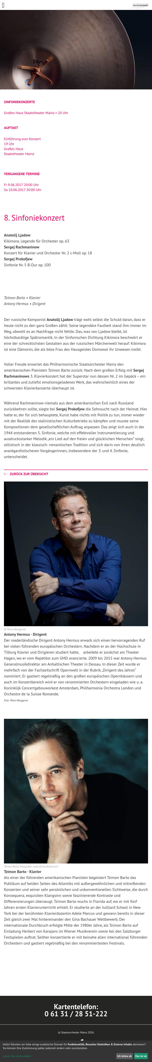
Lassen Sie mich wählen (17, 1056)
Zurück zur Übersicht (26, 474)
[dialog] (76, 1051)
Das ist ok (141, 1056)
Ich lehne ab (124, 1056)
